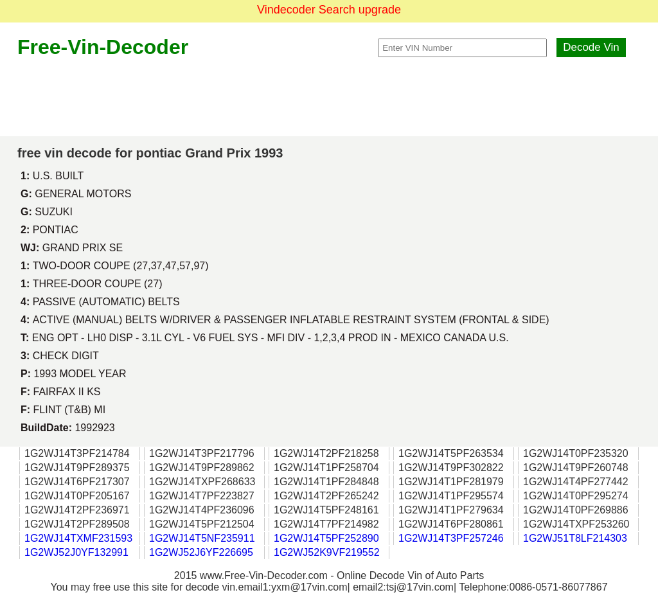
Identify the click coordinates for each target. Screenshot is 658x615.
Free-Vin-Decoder (102, 46)
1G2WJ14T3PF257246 (451, 538)
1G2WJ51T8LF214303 (575, 538)
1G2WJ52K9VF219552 (327, 552)
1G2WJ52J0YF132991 (76, 552)
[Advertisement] (329, 98)
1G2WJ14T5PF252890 (326, 538)
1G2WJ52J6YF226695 (201, 552)
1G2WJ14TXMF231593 (78, 538)
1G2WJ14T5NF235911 (202, 538)
